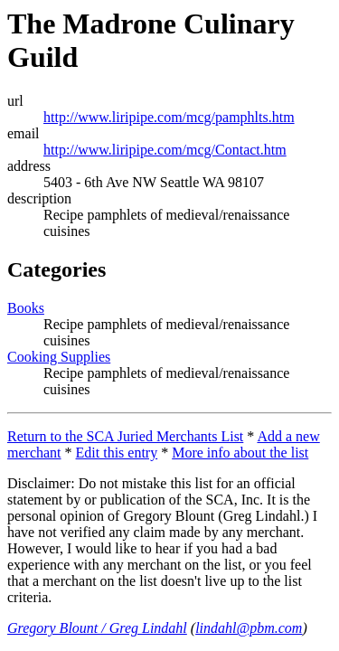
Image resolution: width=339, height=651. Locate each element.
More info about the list (240, 452)
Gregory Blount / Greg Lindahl (97, 628)
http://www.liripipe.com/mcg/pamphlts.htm (169, 117)
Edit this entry (117, 452)
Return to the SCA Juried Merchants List (125, 436)
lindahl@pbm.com (248, 628)
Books (25, 308)
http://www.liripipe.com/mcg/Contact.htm (165, 149)
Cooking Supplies (58, 356)
